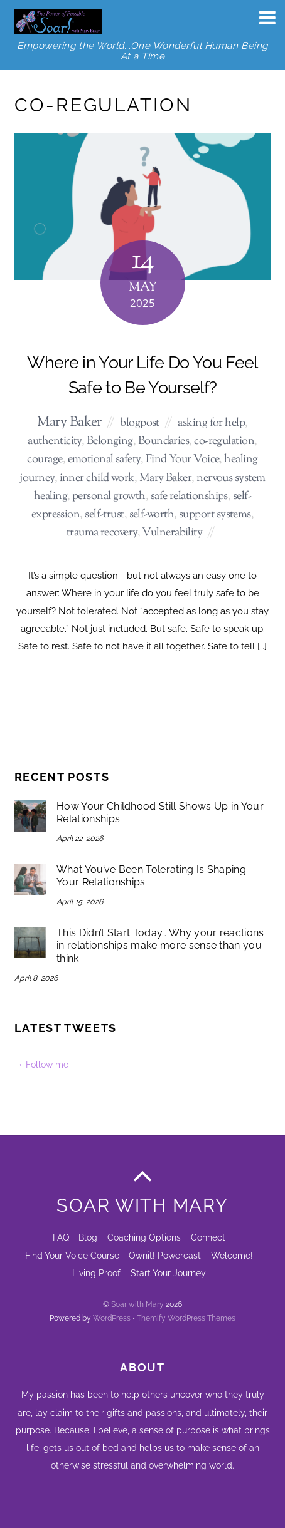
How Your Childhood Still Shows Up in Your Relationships (160, 812)
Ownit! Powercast (165, 1255)
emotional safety (104, 459)
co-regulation (224, 441)
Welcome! (232, 1255)
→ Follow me (41, 1064)
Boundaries (164, 441)
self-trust (104, 514)
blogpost (139, 423)
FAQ (61, 1237)
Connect (208, 1237)
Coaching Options (144, 1237)
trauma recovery (102, 532)
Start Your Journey (168, 1272)
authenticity (54, 441)
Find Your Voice (183, 459)
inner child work (97, 478)
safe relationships (189, 496)
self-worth (152, 514)
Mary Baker (69, 422)
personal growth (109, 496)
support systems (215, 514)
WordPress (112, 1318)
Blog (87, 1237)
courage (44, 459)
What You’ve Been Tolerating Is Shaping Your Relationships (151, 876)
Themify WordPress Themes (186, 1318)
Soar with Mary (137, 1304)
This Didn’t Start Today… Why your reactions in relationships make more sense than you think (160, 945)
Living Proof (96, 1272)
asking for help (211, 423)
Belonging (110, 441)
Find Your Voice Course (72, 1255)
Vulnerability (172, 532)
